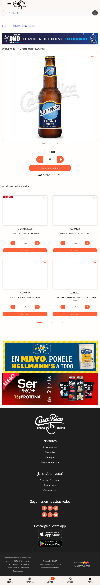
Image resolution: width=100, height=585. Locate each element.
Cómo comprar (50, 490)
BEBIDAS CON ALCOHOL (24, 26)
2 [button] (51, 322)
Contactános (50, 485)
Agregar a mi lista (50, 54)
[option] (50, 96)
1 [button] (39, 322)
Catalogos (50, 457)
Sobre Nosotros (50, 447)
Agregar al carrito (50, 168)
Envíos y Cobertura (50, 462)
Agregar (25, 250)
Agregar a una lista (50, 174)
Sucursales (50, 452)
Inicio (4, 26)
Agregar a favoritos (25, 194)
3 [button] (62, 322)
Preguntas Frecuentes (50, 480)
